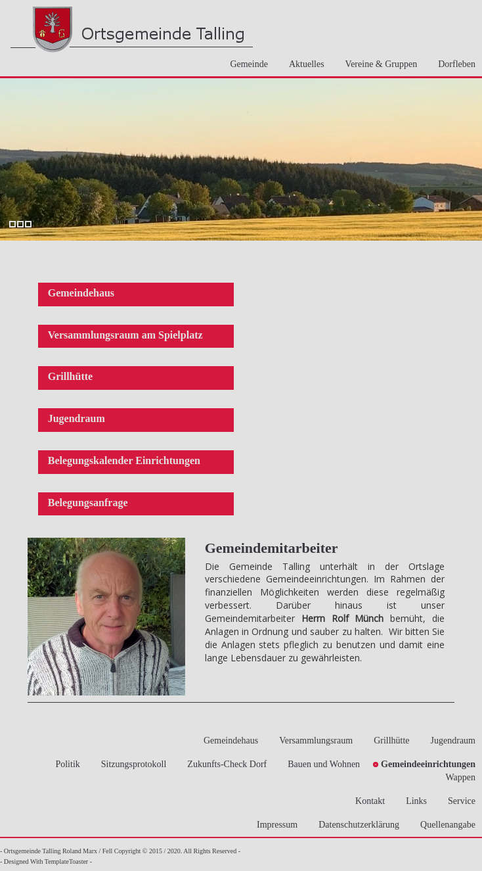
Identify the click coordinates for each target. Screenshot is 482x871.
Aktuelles (302, 64)
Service (457, 801)
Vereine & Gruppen (378, 64)
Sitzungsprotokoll (130, 764)
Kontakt (366, 801)
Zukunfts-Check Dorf (223, 764)
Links (412, 801)
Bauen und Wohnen (320, 764)
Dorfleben (452, 64)
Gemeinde (245, 64)
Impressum (273, 825)
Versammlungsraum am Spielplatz (125, 335)
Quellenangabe (443, 825)
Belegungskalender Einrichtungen (124, 460)
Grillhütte (70, 376)
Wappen (456, 777)
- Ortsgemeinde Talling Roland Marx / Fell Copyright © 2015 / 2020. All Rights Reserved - (120, 851)
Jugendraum (76, 418)
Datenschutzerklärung (355, 825)
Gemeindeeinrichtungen (424, 764)
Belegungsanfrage (88, 502)
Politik (63, 764)
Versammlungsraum (312, 740)
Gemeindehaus (81, 292)
